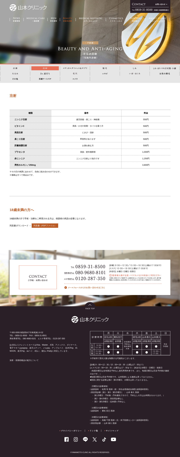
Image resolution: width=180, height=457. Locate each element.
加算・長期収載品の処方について (24, 360)
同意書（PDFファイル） (44, 225)
